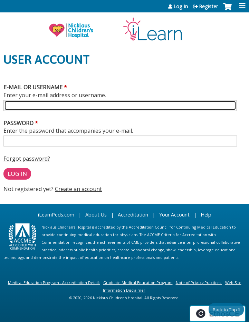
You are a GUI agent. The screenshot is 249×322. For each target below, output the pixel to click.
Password (18, 123)
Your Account (174, 214)
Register (208, 6)
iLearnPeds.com (56, 214)
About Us (96, 214)
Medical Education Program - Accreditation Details (54, 282)
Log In (180, 6)
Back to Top (225, 309)
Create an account (78, 189)
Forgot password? (26, 158)
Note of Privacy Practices (198, 282)
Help (206, 214)
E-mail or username (33, 87)
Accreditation (133, 214)
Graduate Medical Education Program (138, 282)
